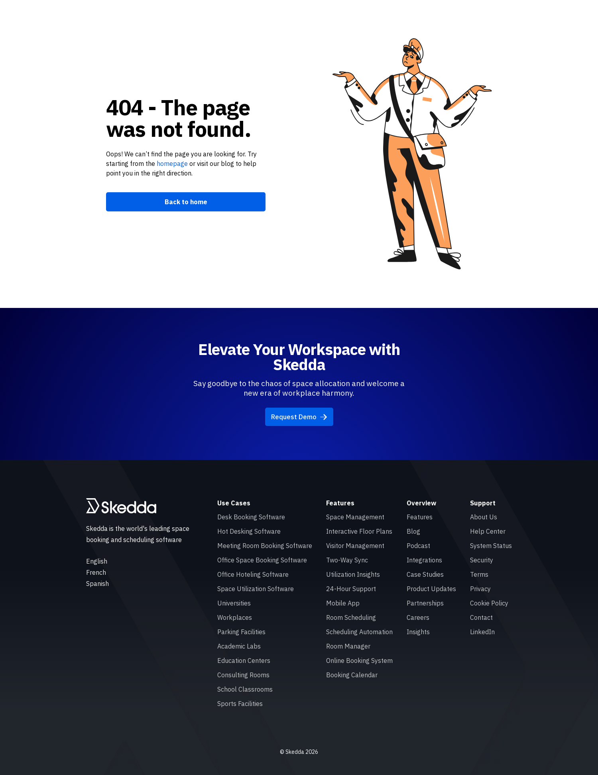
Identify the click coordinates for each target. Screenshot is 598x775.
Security (481, 560)
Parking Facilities (241, 632)
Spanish (97, 584)
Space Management (355, 517)
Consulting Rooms (243, 675)
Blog (413, 531)
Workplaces (234, 617)
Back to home (186, 202)
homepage (171, 164)
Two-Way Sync (347, 560)
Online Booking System (359, 661)
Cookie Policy (489, 603)
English (96, 561)
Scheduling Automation (359, 632)
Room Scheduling (351, 617)
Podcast (418, 546)
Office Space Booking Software (262, 560)
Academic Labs (239, 646)
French (96, 572)
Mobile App (343, 603)
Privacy (480, 589)
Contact (481, 617)
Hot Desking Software (249, 531)
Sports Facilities (240, 704)
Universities (234, 603)
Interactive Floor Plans (359, 531)
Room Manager (348, 646)
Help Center (488, 531)
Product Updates (431, 589)
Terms (479, 574)
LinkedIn (482, 632)
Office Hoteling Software (253, 574)
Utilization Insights (353, 574)
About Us (483, 517)
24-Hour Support (351, 589)
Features (420, 517)
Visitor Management (355, 546)
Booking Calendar (352, 675)
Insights (418, 632)
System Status (491, 546)
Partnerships (425, 603)
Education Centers (243, 661)
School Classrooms (245, 689)
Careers (418, 617)
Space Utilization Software (255, 589)
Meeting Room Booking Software (264, 546)
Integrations (424, 560)
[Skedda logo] (121, 505)
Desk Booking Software (251, 517)
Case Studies (425, 574)
